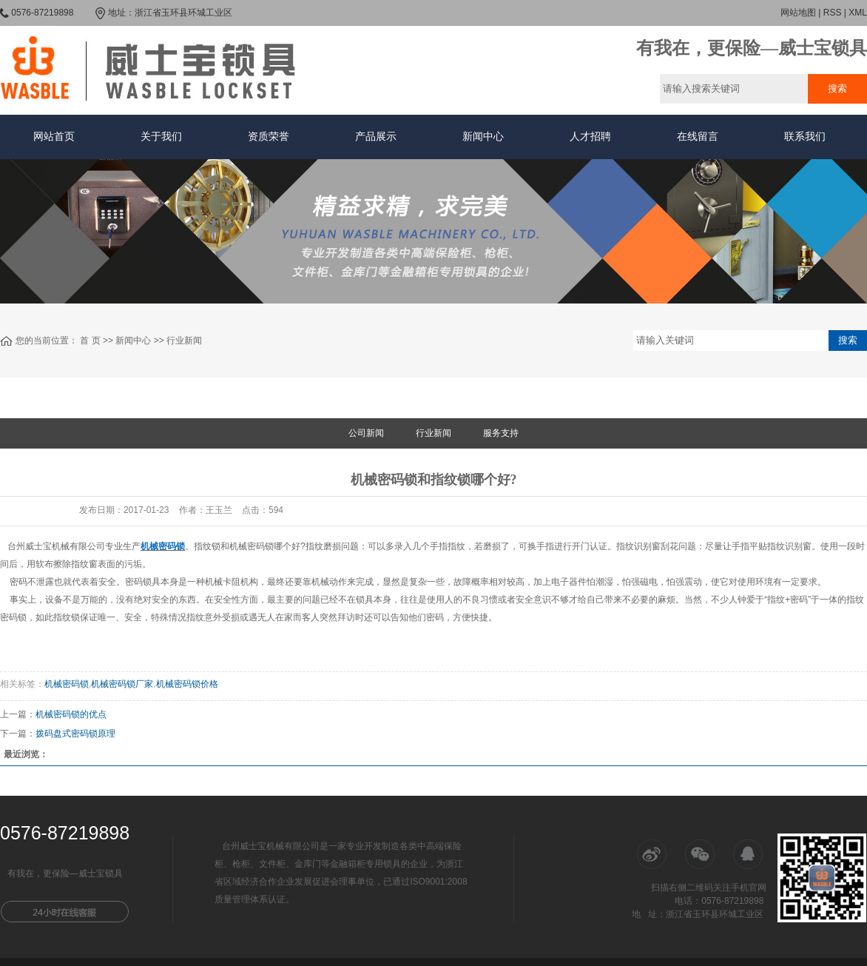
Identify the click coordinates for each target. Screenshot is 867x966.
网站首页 (54, 136)
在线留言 (697, 136)
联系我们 (805, 136)
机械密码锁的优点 (71, 714)
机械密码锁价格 (187, 684)
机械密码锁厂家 (122, 684)
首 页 (90, 340)
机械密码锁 (66, 684)
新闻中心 (483, 136)
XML (858, 12)
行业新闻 (184, 340)
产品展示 (376, 136)
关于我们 (161, 136)
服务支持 (501, 433)
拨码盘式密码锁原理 (75, 733)
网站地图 (798, 12)
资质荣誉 (268, 136)
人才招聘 (590, 136)
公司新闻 (366, 433)
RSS (832, 12)
